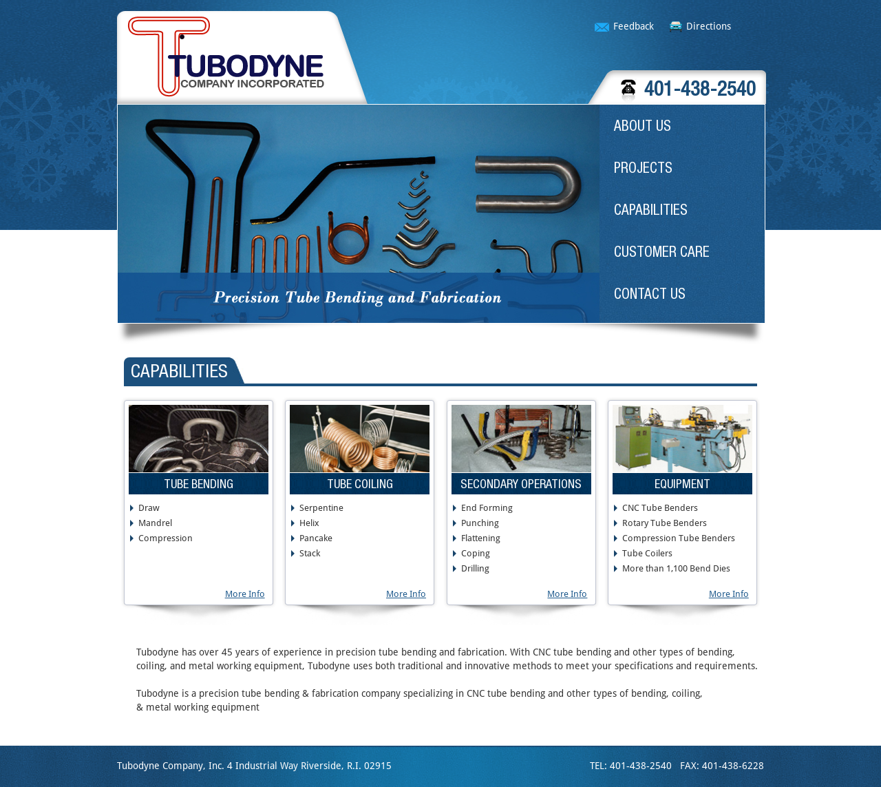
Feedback (633, 26)
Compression (165, 538)
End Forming (487, 508)
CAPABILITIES (651, 209)
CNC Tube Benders (660, 508)
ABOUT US (642, 125)
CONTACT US (650, 293)
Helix (309, 523)
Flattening (480, 538)
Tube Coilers (647, 553)
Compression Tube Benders (678, 538)
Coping (475, 553)
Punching (480, 523)
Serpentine (321, 508)
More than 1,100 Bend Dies (676, 569)
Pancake (315, 538)
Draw (149, 508)
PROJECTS (643, 167)
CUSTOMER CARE (662, 251)
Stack (309, 553)
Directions (708, 26)
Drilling (475, 569)
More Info (245, 594)
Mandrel (155, 523)
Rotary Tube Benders (664, 523)
